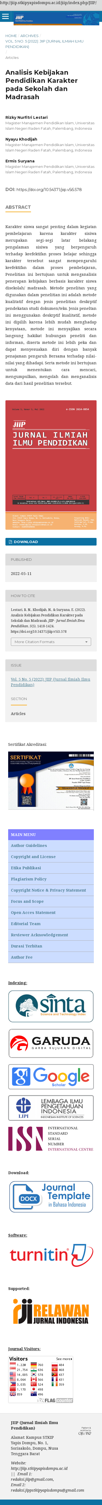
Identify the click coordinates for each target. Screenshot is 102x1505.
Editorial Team (26, 923)
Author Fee (22, 957)
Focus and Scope (27, 901)
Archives (29, 36)
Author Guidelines (29, 845)
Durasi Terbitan (26, 946)
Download (25, 542)
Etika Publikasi (26, 867)
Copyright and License (33, 856)
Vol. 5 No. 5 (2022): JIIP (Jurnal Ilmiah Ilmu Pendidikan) (44, 44)
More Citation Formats (34, 642)
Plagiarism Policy (29, 879)
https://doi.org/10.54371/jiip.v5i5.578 (49, 189)
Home (11, 36)
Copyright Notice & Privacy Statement (48, 890)
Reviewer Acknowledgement (39, 934)
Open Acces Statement (33, 912)
